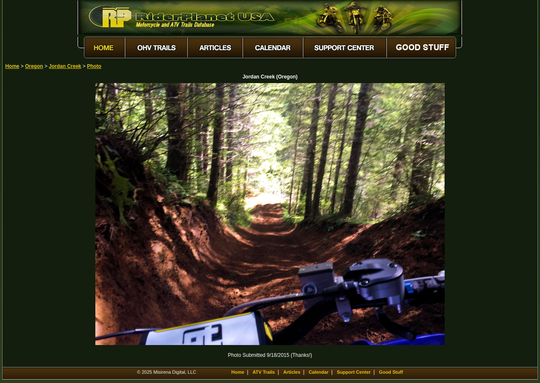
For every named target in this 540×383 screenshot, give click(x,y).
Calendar (319, 372)
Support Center (354, 372)
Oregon (34, 66)
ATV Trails (264, 372)
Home (12, 66)
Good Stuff (391, 372)
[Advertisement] (34, 209)
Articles (291, 372)
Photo (94, 66)
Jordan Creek (65, 66)
